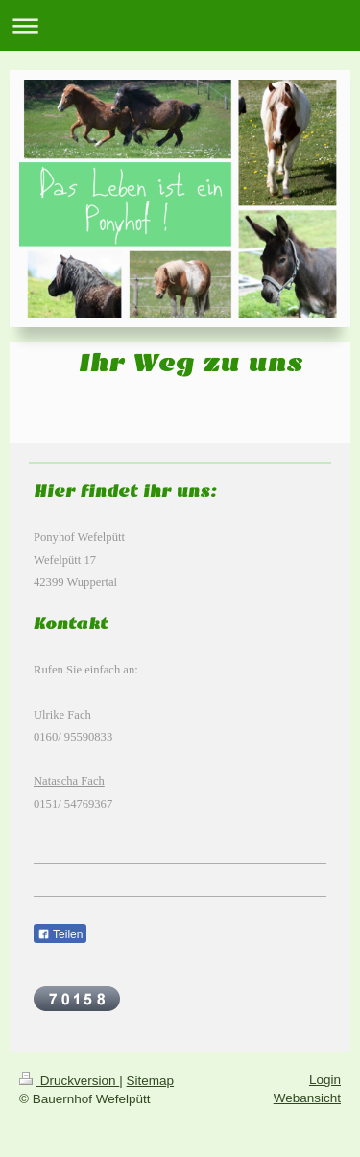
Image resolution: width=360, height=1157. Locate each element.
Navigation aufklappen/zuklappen (180, 25)
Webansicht (307, 1098)
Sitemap (151, 1081)
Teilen (60, 934)
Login (325, 1080)
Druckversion (69, 1081)
